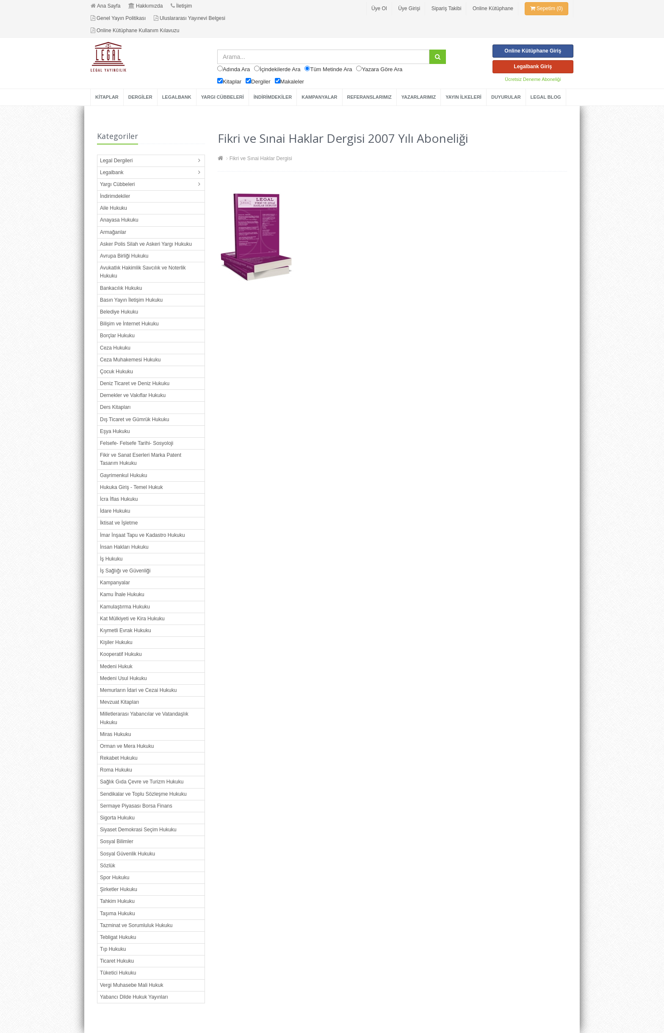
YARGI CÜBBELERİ (222, 97)
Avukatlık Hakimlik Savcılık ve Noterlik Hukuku (143, 272)
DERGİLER (140, 97)
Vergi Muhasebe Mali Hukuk (131, 985)
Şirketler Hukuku (118, 889)
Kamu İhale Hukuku (122, 594)
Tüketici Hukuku (118, 973)
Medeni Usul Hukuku (123, 678)
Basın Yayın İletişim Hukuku (131, 300)
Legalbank (111, 172)
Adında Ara (236, 69)
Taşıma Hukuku (117, 913)
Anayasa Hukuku (119, 220)
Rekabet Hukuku (119, 758)
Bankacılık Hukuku (121, 288)
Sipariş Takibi (446, 8)
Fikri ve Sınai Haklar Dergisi (261, 158)
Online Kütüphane (493, 8)
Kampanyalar (115, 583)
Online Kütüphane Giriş (532, 51)
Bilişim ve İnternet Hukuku (129, 324)
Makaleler (292, 81)
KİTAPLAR (107, 97)
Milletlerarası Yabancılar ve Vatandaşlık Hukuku (144, 718)
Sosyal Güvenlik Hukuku (127, 854)
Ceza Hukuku (115, 348)
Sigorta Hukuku (117, 818)
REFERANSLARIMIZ (369, 97)
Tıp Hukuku (113, 949)
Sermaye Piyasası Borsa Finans (136, 806)
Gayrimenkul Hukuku (123, 475)
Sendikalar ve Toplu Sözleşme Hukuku (143, 794)
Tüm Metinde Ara (331, 69)
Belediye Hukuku (119, 312)
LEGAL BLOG (546, 97)
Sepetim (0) (546, 8)
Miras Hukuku (115, 734)
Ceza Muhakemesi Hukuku (130, 360)
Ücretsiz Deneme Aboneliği (533, 79)
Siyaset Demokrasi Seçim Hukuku (138, 830)
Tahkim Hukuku (117, 901)
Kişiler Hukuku (116, 642)
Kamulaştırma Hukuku (125, 607)
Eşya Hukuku (115, 431)
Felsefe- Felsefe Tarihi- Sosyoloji (136, 443)
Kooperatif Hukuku (121, 654)
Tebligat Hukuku (118, 937)
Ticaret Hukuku (117, 961)
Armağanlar (113, 232)
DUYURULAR (506, 97)
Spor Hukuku (114, 877)
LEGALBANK (176, 97)
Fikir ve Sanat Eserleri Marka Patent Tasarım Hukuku (140, 459)
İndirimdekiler (115, 196)
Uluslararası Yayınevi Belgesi (189, 18)
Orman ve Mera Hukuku (127, 746)
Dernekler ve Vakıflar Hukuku (133, 395)
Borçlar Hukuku (117, 336)
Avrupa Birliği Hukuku (124, 256)
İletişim (181, 6)
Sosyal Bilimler (116, 841)
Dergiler (261, 81)
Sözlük (107, 866)
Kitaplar (232, 81)
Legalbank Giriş (533, 66)
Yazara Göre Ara (382, 69)
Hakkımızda (145, 6)
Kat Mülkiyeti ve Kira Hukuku (132, 619)
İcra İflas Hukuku (119, 499)
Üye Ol (379, 8)
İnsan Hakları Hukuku (124, 547)
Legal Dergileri (116, 161)
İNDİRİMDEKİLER (273, 97)
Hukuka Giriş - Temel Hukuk (131, 487)
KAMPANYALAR (319, 97)
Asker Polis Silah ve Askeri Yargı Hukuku (146, 244)
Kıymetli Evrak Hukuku (125, 630)
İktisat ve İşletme (119, 523)
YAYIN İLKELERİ (463, 97)
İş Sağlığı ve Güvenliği (125, 571)
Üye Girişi (409, 8)
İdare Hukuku (115, 511)
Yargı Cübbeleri (117, 184)
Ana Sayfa (105, 6)
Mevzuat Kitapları (119, 702)
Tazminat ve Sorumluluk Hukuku (136, 925)
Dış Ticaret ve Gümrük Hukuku (134, 419)
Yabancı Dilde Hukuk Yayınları (134, 997)
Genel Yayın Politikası (118, 18)
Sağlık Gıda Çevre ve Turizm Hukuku (141, 782)
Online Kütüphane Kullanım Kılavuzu (135, 30)
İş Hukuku (111, 559)
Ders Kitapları (115, 407)
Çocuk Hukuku (116, 372)
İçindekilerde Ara (280, 69)
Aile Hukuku (113, 208)
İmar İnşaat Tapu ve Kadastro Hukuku (142, 535)
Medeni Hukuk (116, 666)
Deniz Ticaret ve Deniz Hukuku (134, 383)
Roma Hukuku (116, 770)
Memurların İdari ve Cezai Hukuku (138, 690)
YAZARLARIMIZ (418, 97)
